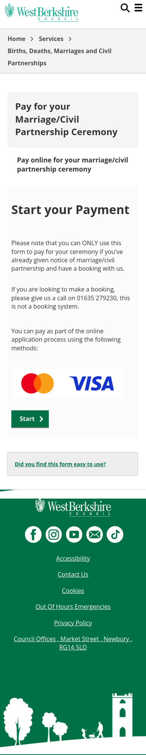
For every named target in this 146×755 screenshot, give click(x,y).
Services (51, 39)
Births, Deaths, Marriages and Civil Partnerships (60, 57)
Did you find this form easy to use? (60, 464)
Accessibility (73, 558)
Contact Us (73, 574)
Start (27, 419)
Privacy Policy (73, 623)
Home (16, 39)
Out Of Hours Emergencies (73, 606)
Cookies (73, 590)
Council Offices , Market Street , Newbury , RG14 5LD (73, 643)
